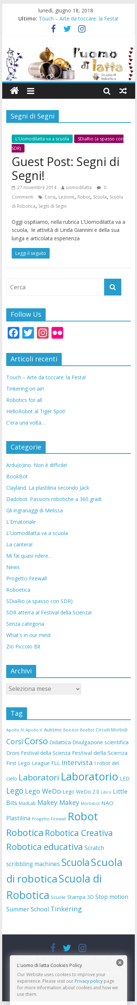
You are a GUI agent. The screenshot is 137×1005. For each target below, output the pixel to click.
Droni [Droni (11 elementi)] (12, 752)
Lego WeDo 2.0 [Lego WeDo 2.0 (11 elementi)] (80, 791)
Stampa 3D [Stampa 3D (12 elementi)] (80, 896)
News (13, 567)
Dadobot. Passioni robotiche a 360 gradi (54, 499)
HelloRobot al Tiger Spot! (35, 411)
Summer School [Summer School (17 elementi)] (27, 909)
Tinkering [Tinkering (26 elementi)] (66, 908)
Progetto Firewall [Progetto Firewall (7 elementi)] (49, 818)
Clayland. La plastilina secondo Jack (47, 487)
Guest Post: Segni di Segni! (65, 168)
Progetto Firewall (26, 578)
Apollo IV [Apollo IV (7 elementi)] (15, 730)
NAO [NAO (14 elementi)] (107, 802)
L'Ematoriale (21, 521)
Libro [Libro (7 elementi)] (106, 792)
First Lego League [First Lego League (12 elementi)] (28, 763)
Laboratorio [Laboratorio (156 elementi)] (89, 776)
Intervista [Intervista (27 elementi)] (77, 762)
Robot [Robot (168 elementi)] (83, 816)
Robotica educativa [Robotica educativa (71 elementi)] (44, 846)
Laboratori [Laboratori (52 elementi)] (39, 777)
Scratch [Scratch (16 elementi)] (94, 848)
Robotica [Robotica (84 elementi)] (24, 832)
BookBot (17, 476)
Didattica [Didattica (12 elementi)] (60, 742)
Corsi (50, 197)
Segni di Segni (52, 206)
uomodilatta (79, 187)
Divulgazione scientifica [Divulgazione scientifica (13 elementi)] (100, 742)
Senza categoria (25, 623)
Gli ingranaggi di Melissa (34, 510)
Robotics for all (24, 399)
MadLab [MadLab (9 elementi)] (27, 803)
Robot (83, 197)
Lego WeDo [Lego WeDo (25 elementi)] (43, 791)
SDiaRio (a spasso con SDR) (39, 601)
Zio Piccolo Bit (23, 646)
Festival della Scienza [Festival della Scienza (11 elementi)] (46, 752)
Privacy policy (89, 981)
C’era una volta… (25, 422)
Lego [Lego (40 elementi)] (14, 791)
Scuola (100, 197)
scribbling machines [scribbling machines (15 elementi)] (33, 864)
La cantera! (19, 544)
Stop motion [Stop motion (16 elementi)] (111, 897)
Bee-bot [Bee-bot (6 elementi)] (71, 730)
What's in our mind (28, 635)
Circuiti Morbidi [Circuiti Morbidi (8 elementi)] (112, 730)
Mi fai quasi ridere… (29, 555)
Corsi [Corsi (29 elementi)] (14, 741)
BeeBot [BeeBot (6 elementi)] (87, 730)
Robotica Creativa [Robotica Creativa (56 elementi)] (79, 833)
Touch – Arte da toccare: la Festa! (78, 18)
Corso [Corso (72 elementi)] (36, 741)
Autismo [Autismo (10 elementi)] (53, 729)
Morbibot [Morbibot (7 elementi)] (90, 803)
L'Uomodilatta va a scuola (42, 139)
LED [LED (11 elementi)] (125, 778)
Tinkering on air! (25, 388)
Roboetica (18, 589)
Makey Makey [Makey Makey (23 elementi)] (58, 802)
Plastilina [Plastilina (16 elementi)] (18, 818)
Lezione (66, 197)
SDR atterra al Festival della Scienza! (49, 612)
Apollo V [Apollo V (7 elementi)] (34, 730)
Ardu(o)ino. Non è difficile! (36, 465)
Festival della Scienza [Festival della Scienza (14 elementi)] (100, 752)
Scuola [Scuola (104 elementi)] (75, 862)
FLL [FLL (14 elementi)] (55, 763)
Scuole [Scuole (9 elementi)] (58, 897)
